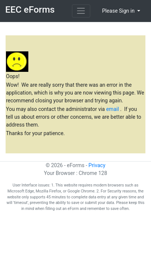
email (113, 109)
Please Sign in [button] (119, 11)
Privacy (96, 165)
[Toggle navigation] (81, 10)
